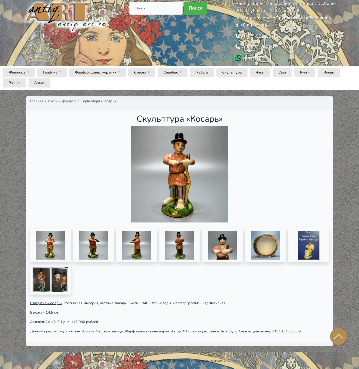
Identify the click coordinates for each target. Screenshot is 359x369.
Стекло (140, 72)
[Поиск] (156, 8)
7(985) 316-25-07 (259, 47)
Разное (14, 82)
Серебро (171, 72)
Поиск (195, 8)
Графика (50, 72)
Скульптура (232, 72)
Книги (305, 72)
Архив (39, 82)
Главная (36, 101)
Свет (282, 72)
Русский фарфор (62, 101)
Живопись (17, 72)
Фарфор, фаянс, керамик (96, 72)
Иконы (329, 72)
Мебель (202, 72)
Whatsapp (252, 58)
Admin (234, 360)
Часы (260, 72)
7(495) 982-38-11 (259, 36)
